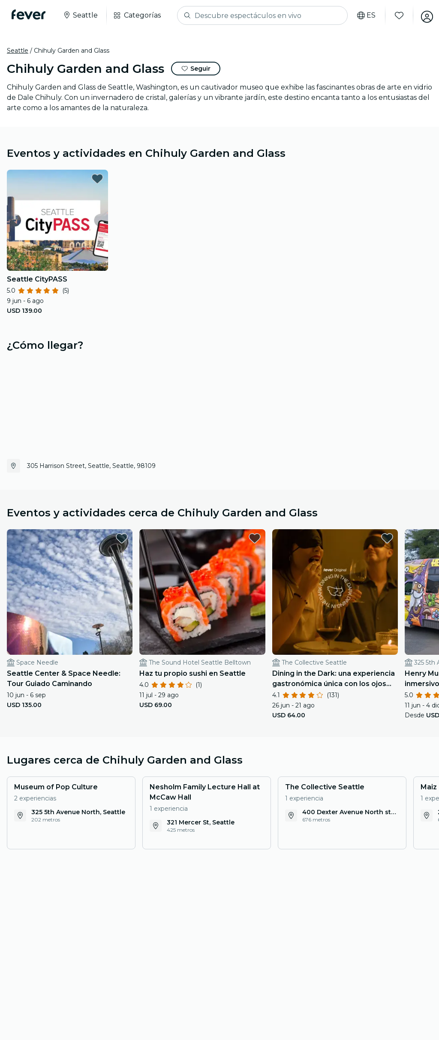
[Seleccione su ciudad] (82, 15)
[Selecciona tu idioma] (362, 15)
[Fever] (31, 15)
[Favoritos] (395, 15)
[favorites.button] (97, 178)
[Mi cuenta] (423, 15)
